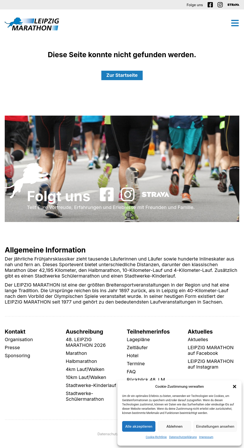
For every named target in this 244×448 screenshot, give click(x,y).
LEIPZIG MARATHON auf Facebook (211, 350)
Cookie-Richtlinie (156, 437)
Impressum (206, 437)
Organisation (19, 340)
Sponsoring (17, 356)
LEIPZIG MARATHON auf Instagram (211, 364)
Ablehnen (175, 426)
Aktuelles (198, 340)
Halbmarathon (81, 361)
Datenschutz (108, 434)
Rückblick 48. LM (146, 380)
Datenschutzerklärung (183, 437)
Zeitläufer (137, 348)
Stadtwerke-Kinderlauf (91, 385)
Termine (136, 364)
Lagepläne (138, 340)
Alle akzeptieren (138, 426)
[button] (234, 386)
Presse (12, 348)
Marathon (76, 353)
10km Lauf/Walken (86, 377)
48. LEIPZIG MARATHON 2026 (86, 342)
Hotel (133, 356)
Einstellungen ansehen (215, 426)
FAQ (131, 372)
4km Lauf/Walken (85, 369)
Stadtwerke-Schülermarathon (85, 396)
